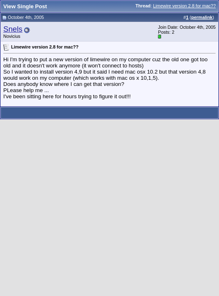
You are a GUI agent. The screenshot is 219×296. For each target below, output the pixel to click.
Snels (13, 29)
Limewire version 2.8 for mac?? (184, 5)
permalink (201, 17)
